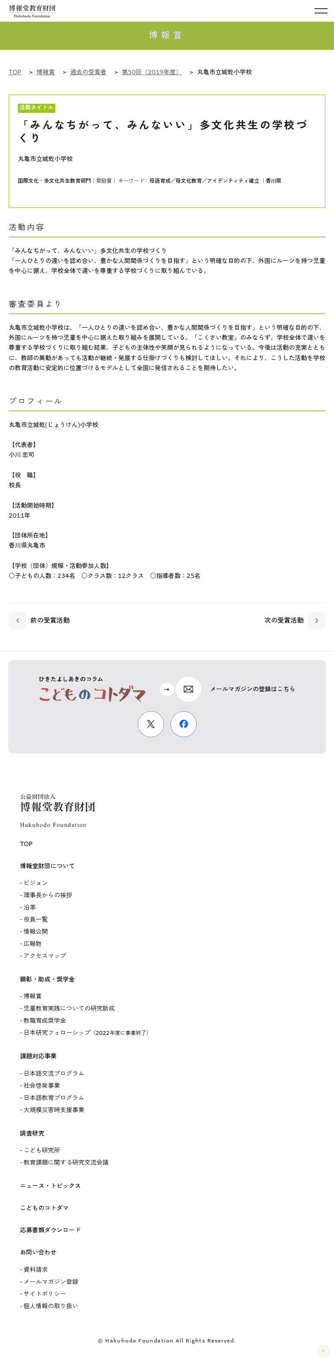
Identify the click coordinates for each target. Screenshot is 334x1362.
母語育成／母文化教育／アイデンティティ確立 (204, 180)
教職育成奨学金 (44, 1021)
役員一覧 (35, 920)
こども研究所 (41, 1150)
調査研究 (32, 1133)
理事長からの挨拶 (47, 895)
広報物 (32, 944)
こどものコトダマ (44, 1208)
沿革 (29, 907)
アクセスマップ (44, 956)
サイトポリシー (44, 1294)
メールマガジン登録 (50, 1282)
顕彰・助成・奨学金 (47, 979)
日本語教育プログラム (53, 1098)
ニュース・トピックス (50, 1186)
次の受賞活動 (294, 619)
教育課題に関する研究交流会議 (66, 1163)
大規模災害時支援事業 (53, 1110)
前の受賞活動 (39, 619)
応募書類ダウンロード (50, 1230)
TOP (26, 844)
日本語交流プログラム (53, 1074)
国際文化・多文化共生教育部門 (54, 180)
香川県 (273, 180)
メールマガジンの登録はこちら (252, 689)
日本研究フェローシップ (87, 1033)
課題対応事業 (38, 1056)
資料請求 (35, 1270)
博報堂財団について (47, 866)
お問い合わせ (38, 1252)
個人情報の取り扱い (50, 1306)
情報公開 (35, 932)
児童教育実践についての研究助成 (69, 1008)
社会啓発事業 (41, 1086)
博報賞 (32, 996)
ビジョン (35, 883)
